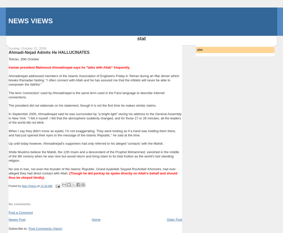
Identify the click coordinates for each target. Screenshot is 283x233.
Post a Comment (21, 212)
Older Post (174, 219)
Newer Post (17, 219)
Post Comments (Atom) (45, 228)
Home (96, 219)
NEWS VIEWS (30, 21)
